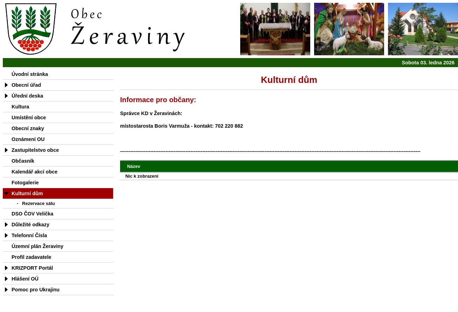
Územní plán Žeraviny (37, 246)
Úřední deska (27, 96)
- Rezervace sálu (36, 203)
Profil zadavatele (31, 257)
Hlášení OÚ (25, 279)
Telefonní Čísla (29, 235)
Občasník (23, 161)
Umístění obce (29, 117)
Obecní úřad (26, 85)
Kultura (20, 106)
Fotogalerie (25, 182)
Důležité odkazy (30, 224)
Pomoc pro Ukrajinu (36, 289)
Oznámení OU (28, 139)
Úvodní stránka (30, 74)
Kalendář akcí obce (34, 172)
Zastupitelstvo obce (35, 150)
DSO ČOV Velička (32, 214)
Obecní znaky (28, 128)
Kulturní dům (27, 193)
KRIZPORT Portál (32, 268)
